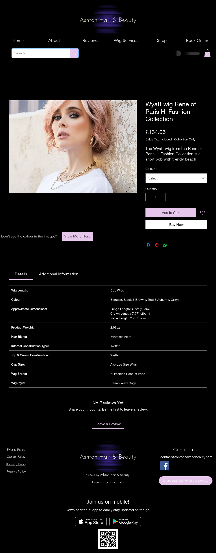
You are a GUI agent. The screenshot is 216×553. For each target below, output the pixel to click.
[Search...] (37, 53)
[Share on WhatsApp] (165, 245)
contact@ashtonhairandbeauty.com (186, 457)
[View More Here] (77, 236)
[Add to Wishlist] (202, 212)
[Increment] (162, 197)
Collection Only (184, 139)
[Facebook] (164, 465)
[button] (207, 53)
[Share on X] (173, 245)
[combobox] (176, 178)
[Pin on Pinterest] (156, 245)
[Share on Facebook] (148, 245)
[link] (21, 273)
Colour (151, 168)
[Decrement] (149, 197)
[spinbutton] (156, 197)
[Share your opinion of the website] (185, 480)
